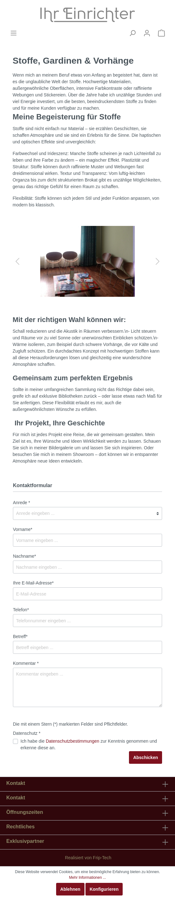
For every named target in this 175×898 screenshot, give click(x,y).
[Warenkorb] (161, 33)
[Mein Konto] (147, 33)
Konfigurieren (104, 889)
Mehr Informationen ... (87, 877)
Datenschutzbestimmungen (72, 741)
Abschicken (145, 757)
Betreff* (20, 636)
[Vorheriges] (17, 261)
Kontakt (15, 797)
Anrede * (21, 502)
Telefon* (21, 609)
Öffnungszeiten (24, 812)
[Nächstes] (157, 261)
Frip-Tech (102, 857)
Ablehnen (70, 889)
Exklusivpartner (25, 841)
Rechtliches (20, 826)
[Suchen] (132, 33)
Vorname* (22, 529)
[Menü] (13, 33)
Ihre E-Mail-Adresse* (33, 582)
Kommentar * (26, 663)
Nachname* (24, 556)
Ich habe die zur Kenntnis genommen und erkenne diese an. (88, 744)
